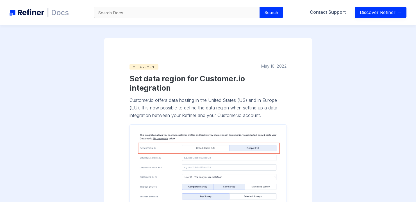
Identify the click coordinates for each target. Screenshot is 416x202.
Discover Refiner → (380, 12)
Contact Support (328, 12)
